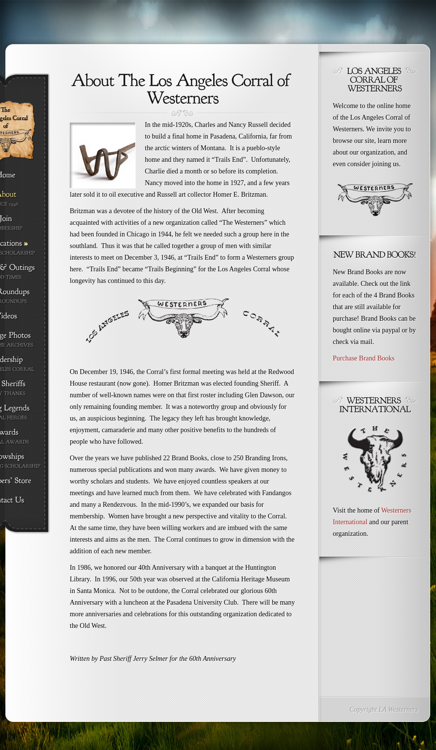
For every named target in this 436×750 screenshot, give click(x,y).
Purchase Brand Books (364, 358)
